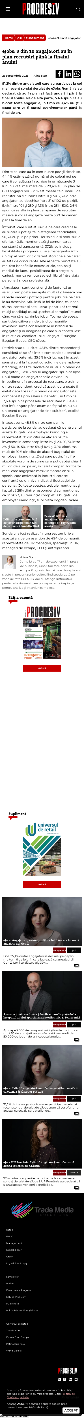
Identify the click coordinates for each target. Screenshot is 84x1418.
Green (9, 1256)
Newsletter (12, 1276)
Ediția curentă (21, 597)
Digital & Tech (14, 1249)
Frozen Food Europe (17, 1337)
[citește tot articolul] (75, 964)
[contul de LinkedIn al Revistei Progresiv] (70, 1379)
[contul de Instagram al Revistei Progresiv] (59, 1379)
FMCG (9, 1236)
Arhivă (42, 668)
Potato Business (15, 1344)
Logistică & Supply (16, 1263)
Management (35, 37)
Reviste (10, 1283)
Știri (19, 37)
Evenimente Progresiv (18, 1290)
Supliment (17, 813)
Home (9, 37)
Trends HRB (13, 1330)
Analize (74, 1172)
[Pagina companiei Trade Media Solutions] (68, 1373)
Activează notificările (14, 1416)
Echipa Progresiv (16, 1297)
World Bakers (14, 1350)
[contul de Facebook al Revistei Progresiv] (65, 1379)
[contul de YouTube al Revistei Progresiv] (76, 1379)
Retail (9, 1229)
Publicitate (12, 1303)
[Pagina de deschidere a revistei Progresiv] (42, 8)
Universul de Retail (17, 1323)
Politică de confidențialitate (22, 1310)
